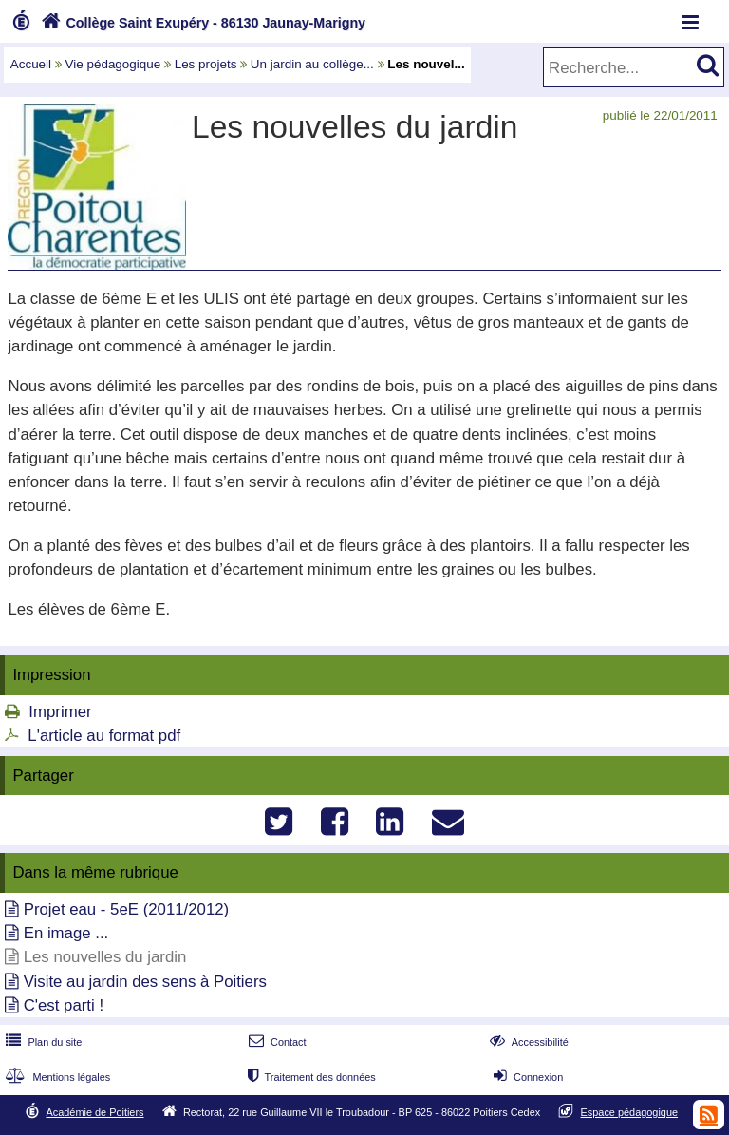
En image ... (66, 933)
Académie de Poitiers (94, 1112)
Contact (276, 1042)
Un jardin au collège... (312, 64)
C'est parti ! (63, 1005)
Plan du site (42, 1042)
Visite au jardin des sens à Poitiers (145, 982)
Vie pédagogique (113, 64)
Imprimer (59, 712)
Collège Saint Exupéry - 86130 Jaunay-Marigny (201, 22)
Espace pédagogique (630, 1112)
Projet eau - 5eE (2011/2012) (126, 909)
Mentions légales (56, 1077)
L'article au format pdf (104, 736)
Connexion (526, 1077)
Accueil (30, 64)
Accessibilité (527, 1042)
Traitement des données (310, 1077)
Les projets (206, 64)
